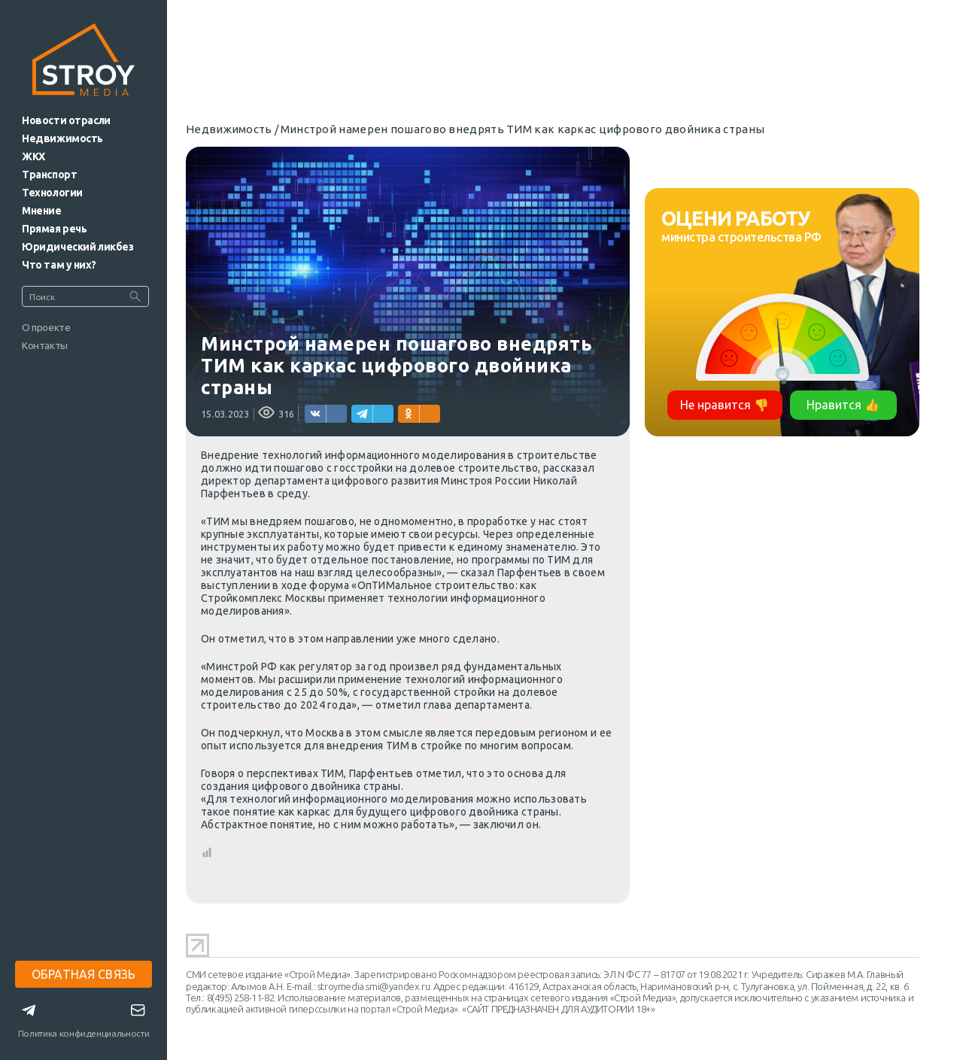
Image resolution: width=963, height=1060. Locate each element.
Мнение (42, 211)
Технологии (52, 193)
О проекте (46, 327)
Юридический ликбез (78, 247)
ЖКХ (33, 156)
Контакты (45, 345)
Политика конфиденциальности (83, 1033)
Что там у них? (59, 265)
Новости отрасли (66, 120)
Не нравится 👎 (724, 405)
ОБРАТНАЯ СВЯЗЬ (83, 974)
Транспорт (49, 175)
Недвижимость (62, 138)
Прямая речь (54, 229)
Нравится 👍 (843, 405)
